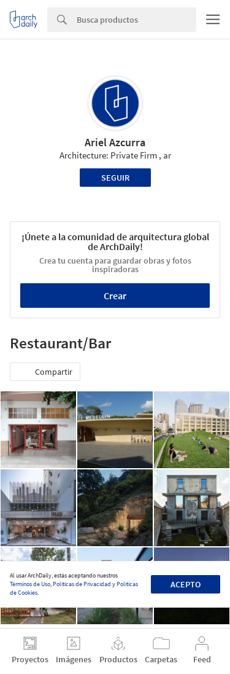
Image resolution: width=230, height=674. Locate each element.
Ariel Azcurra (115, 142)
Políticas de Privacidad (82, 584)
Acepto (186, 584)
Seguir (115, 177)
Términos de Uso (30, 584)
